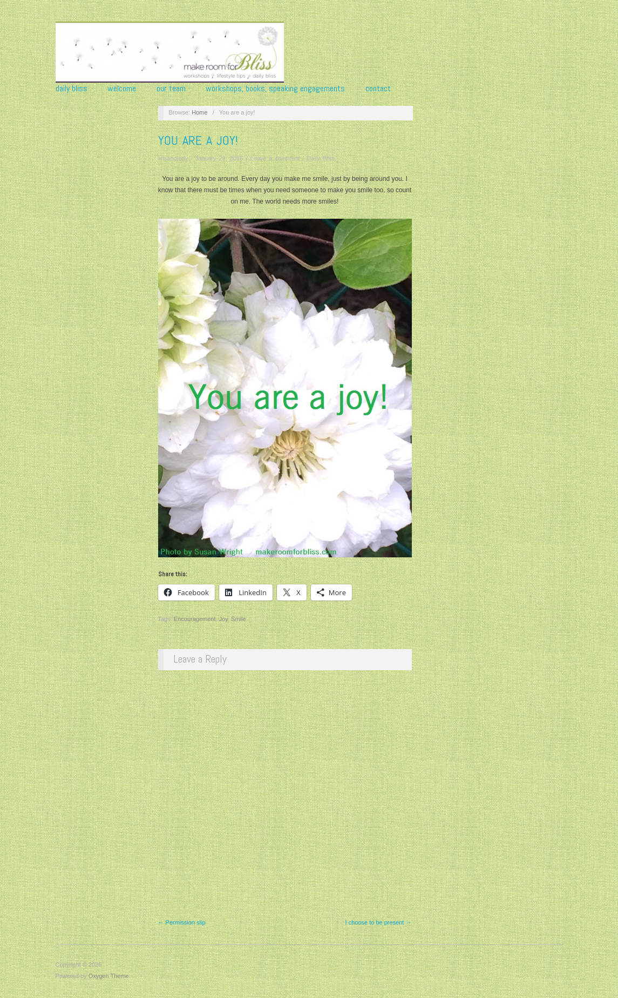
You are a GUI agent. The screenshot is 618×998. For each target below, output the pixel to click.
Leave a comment (275, 158)
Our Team (171, 88)
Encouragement (195, 619)
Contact (378, 88)
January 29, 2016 (219, 158)
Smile (238, 619)
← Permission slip (182, 922)
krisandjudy (173, 158)
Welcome (121, 88)
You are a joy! (198, 140)
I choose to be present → (378, 922)
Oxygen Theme (109, 976)
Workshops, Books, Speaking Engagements (275, 88)
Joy (223, 619)
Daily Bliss (71, 88)
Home (199, 112)
